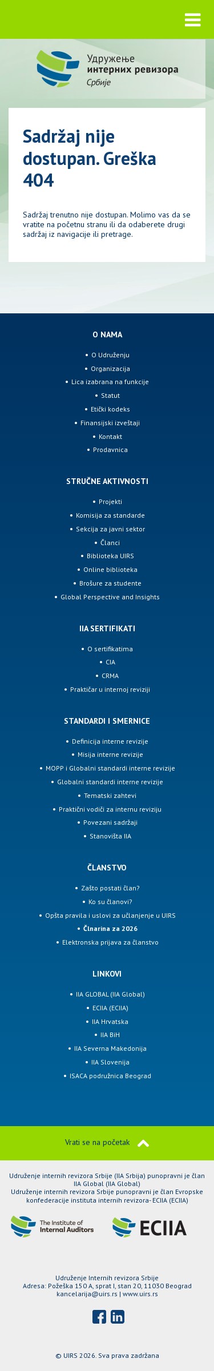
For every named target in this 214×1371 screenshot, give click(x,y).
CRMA (110, 675)
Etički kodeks (110, 409)
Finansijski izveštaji (110, 422)
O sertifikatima (110, 648)
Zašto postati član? (110, 888)
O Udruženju (110, 354)
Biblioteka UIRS (110, 555)
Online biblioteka (110, 569)
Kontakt (110, 436)
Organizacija (110, 368)
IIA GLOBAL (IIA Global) (110, 994)
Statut (110, 395)
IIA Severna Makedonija (110, 1048)
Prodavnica (110, 449)
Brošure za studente (110, 583)
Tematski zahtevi (110, 795)
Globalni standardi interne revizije (110, 781)
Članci (110, 542)
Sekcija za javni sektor (110, 529)
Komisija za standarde (110, 515)
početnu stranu (82, 224)
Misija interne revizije (110, 754)
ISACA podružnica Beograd (110, 1075)
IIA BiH (110, 1034)
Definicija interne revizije (110, 741)
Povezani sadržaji (110, 822)
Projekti (110, 501)
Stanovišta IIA (110, 836)
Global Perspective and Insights (110, 596)
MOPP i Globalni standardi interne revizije (110, 768)
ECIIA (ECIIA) (110, 1007)
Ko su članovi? (110, 901)
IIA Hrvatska (110, 1021)
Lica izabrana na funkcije (110, 381)
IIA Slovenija (110, 1062)
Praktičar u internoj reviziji (110, 689)
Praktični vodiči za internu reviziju (110, 809)
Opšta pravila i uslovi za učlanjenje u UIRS (110, 915)
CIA (110, 662)
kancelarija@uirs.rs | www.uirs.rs (107, 1293)
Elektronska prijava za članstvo (110, 942)
